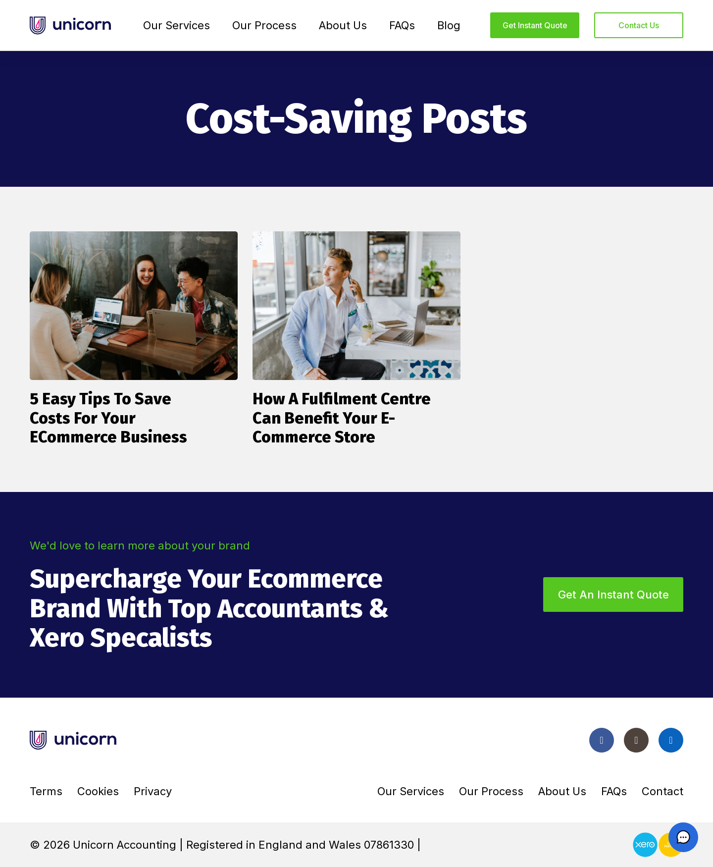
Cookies (98, 791)
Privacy (153, 791)
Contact (662, 791)
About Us (343, 25)
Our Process (264, 25)
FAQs (402, 25)
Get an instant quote (613, 594)
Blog (448, 25)
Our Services (176, 25)
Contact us (638, 25)
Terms (46, 791)
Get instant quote (535, 25)
